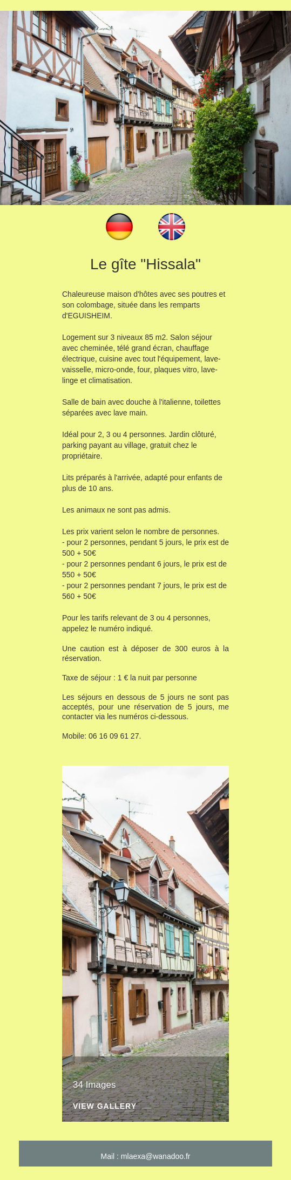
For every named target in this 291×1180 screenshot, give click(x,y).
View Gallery (105, 1106)
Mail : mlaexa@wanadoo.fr (146, 1156)
